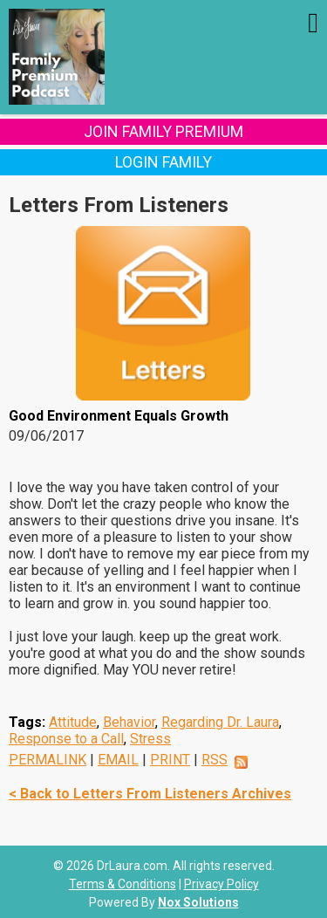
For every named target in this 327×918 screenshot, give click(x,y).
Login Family (163, 162)
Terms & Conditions (122, 884)
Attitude (73, 722)
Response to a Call (66, 738)
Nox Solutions (198, 902)
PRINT (170, 759)
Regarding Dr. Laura (220, 722)
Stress (150, 738)
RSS (214, 759)
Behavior (129, 722)
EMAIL (118, 759)
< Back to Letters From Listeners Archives (150, 793)
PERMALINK (47, 759)
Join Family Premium (163, 131)
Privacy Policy (221, 884)
